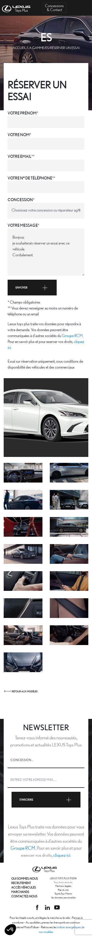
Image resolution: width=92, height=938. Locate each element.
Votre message (23, 225)
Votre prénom (22, 113)
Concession (20, 199)
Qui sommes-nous (24, 878)
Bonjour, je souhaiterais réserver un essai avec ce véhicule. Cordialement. (46, 252)
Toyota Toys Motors (63, 893)
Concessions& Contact (54, 7)
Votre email (19, 156)
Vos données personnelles (63, 897)
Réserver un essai (64, 48)
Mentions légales (63, 885)
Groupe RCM (72, 335)
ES (47, 48)
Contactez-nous (24, 896)
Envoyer (32, 287)
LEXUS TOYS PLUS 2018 (63, 878)
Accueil (19, 48)
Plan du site (63, 889)
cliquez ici (61, 855)
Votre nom (19, 134)
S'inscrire (46, 800)
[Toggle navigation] (84, 7)
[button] (10, 930)
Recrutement (21, 883)
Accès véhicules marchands (23, 890)
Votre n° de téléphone (30, 178)
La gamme (35, 48)
